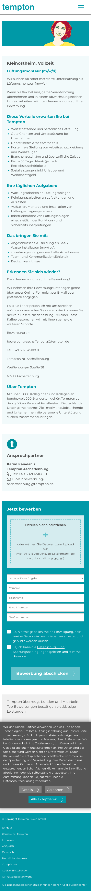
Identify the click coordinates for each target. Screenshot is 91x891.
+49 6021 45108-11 (33, 474)
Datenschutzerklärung (18, 781)
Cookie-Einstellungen (15, 870)
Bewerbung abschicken (45, 673)
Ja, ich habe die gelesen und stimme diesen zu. (44, 651)
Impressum (9, 840)
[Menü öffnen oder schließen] (81, 7)
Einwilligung (63, 632)
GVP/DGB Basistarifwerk (17, 876)
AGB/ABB (8, 846)
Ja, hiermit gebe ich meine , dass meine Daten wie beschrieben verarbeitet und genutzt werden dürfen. (45, 636)
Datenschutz (10, 852)
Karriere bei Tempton (15, 834)
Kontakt (7, 827)
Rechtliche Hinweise (14, 858)
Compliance (9, 864)
